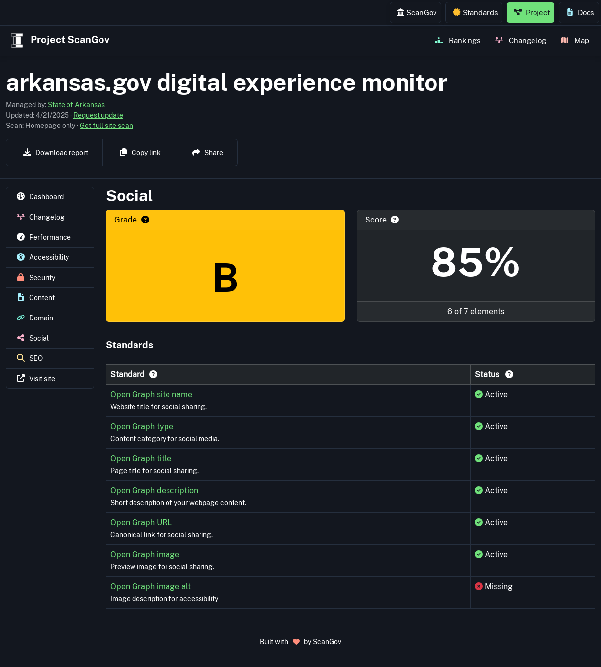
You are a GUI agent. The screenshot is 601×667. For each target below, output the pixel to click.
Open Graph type (141, 426)
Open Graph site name (151, 394)
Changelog (520, 40)
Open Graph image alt (150, 586)
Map (575, 40)
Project (532, 12)
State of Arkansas (76, 105)
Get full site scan (106, 125)
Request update (98, 115)
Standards (475, 12)
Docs (580, 12)
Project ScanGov (58, 40)
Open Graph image (144, 554)
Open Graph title (140, 458)
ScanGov (416, 12)
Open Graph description (154, 490)
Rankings (458, 40)
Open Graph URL (141, 522)
